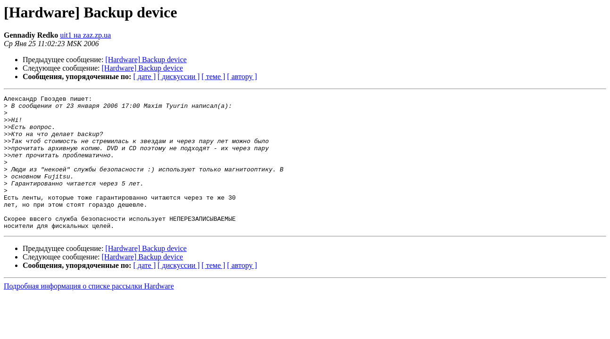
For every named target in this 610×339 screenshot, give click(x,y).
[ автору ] (242, 77)
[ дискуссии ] (179, 77)
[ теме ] (213, 77)
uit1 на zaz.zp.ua (85, 35)
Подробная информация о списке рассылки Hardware (89, 313)
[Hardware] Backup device (145, 60)
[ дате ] (144, 77)
